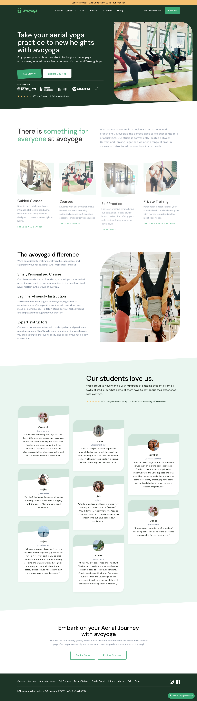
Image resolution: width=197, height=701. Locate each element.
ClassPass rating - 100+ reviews (148, 404)
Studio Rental (98, 681)
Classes (59, 10)
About (121, 681)
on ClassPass (59, 96)
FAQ (129, 681)
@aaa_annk (98, 565)
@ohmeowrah (43, 437)
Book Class (172, 10)
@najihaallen (43, 500)
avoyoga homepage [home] (27, 10)
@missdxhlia (153, 531)
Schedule (107, 10)
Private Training (81, 681)
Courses (69, 10)
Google (39, 96)
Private (93, 10)
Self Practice (65, 681)
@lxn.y (98, 506)
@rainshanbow (98, 451)
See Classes (29, 73)
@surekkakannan (154, 465)
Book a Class (83, 657)
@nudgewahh (43, 551)
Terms (137, 681)
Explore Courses (57, 73)
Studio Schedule (47, 681)
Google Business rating (114, 404)
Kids (82, 10)
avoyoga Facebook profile (178, 682)
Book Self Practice (152, 10)
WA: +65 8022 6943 (76, 691)
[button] (72, 10)
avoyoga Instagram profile (172, 682)
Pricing (120, 10)
